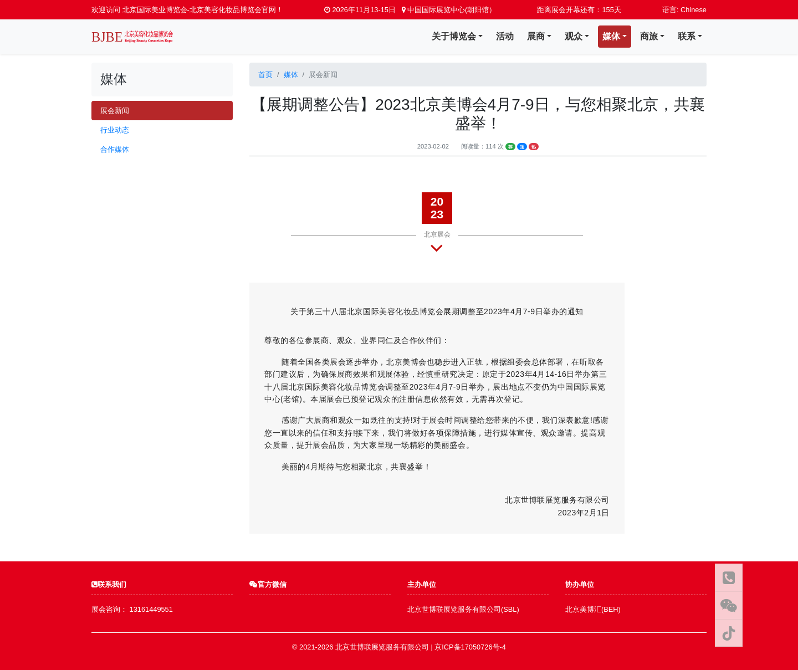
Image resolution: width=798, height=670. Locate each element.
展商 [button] (536, 36)
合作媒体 (114, 149)
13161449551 (151, 609)
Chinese (694, 10)
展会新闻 (114, 110)
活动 (505, 36)
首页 (265, 74)
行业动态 (114, 130)
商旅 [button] (649, 36)
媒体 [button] (611, 36)
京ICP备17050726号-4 (470, 647)
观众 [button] (573, 36)
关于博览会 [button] (454, 36)
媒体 (291, 74)
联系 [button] (686, 36)
